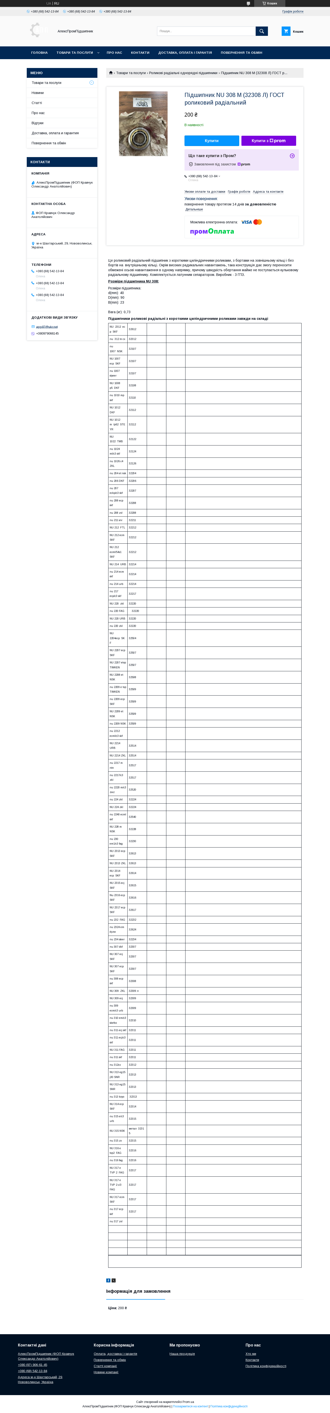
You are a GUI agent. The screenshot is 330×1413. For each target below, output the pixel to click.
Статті (37, 103)
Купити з (269, 141)
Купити (212, 141)
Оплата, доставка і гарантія (115, 1354)
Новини (38, 93)
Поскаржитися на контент (190, 1406)
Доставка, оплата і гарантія (185, 52)
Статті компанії (105, 1366)
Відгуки (37, 123)
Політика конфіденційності (266, 1366)
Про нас (114, 52)
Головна (39, 52)
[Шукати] (262, 31)
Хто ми (251, 1354)
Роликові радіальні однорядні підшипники (183, 73)
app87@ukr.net (47, 326)
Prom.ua (188, 1402)
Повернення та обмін (241, 52)
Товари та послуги (74, 52)
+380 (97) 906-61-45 (32, 1365)
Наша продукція (182, 1354)
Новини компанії (106, 1372)
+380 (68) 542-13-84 (32, 1371)
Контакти (140, 52)
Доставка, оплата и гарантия (55, 133)
